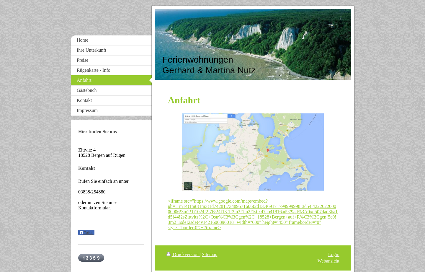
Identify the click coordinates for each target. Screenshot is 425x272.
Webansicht (328, 260)
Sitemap (209, 254)
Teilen (86, 233)
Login (333, 254)
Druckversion (183, 254)
